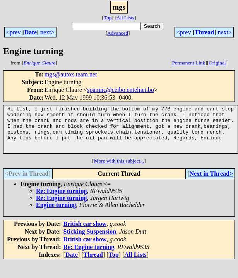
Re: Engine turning (61, 200)
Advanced (117, 33)
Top (108, 17)
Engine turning (56, 214)
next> (47, 32)
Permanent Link (188, 63)
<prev (13, 32)
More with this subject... (119, 170)
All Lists (125, 17)
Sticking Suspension (89, 240)
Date (30, 32)
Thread (204, 32)
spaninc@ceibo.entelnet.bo (120, 89)
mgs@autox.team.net (71, 74)
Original (217, 63)
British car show (85, 233)
